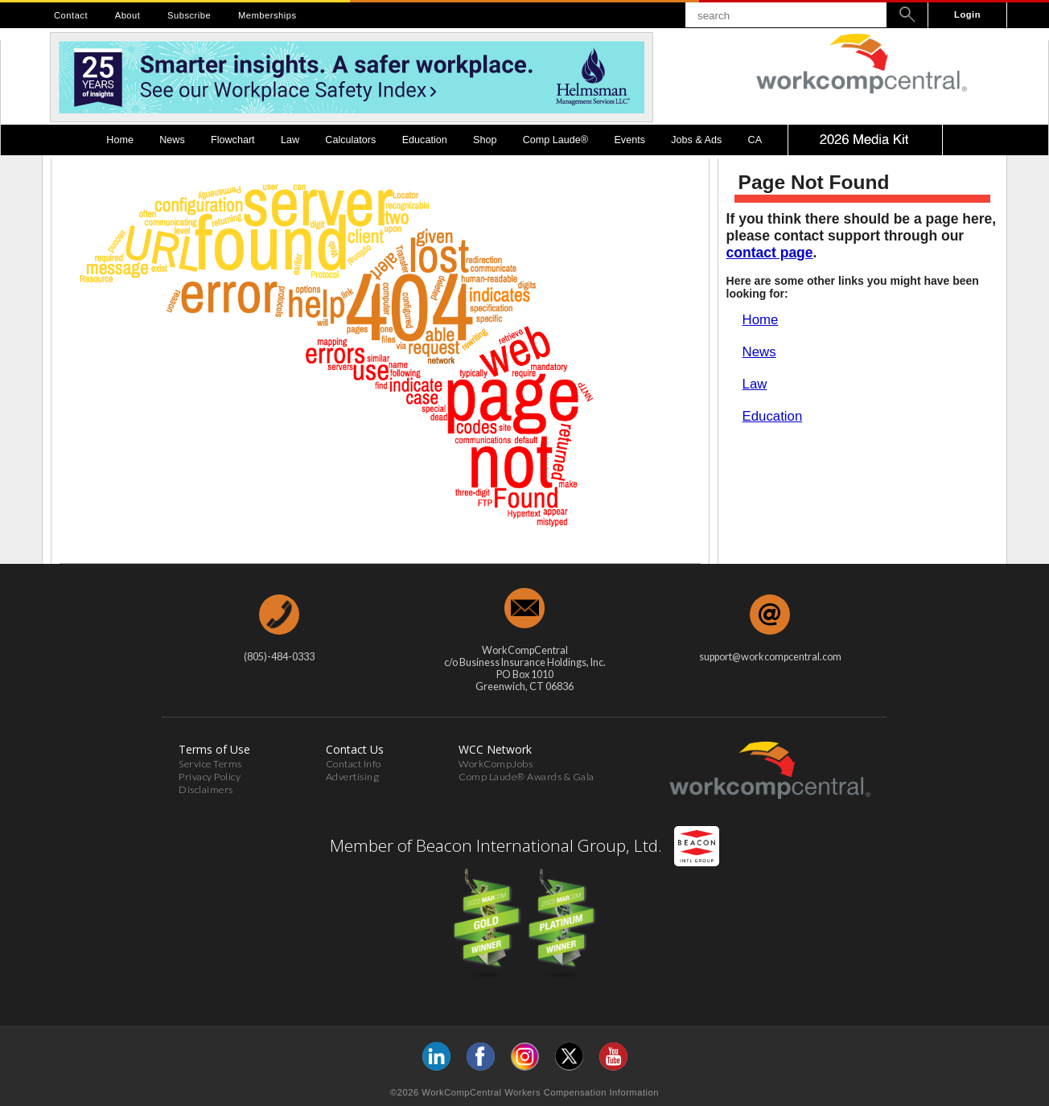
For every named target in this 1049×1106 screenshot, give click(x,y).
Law (290, 140)
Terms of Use (214, 749)
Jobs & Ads (696, 140)
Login (967, 14)
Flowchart (233, 140)
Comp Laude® (555, 140)
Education (424, 140)
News (172, 140)
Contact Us (355, 749)
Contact (71, 15)
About (128, 15)
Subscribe (189, 15)
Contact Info (353, 764)
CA (755, 140)
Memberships (267, 15)
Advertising (353, 777)
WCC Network (495, 749)
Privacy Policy (210, 777)
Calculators (350, 140)
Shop (484, 140)
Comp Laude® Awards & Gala (526, 777)
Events (629, 140)
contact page (769, 253)
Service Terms (210, 764)
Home (120, 140)
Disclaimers (206, 789)
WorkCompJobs (496, 764)
